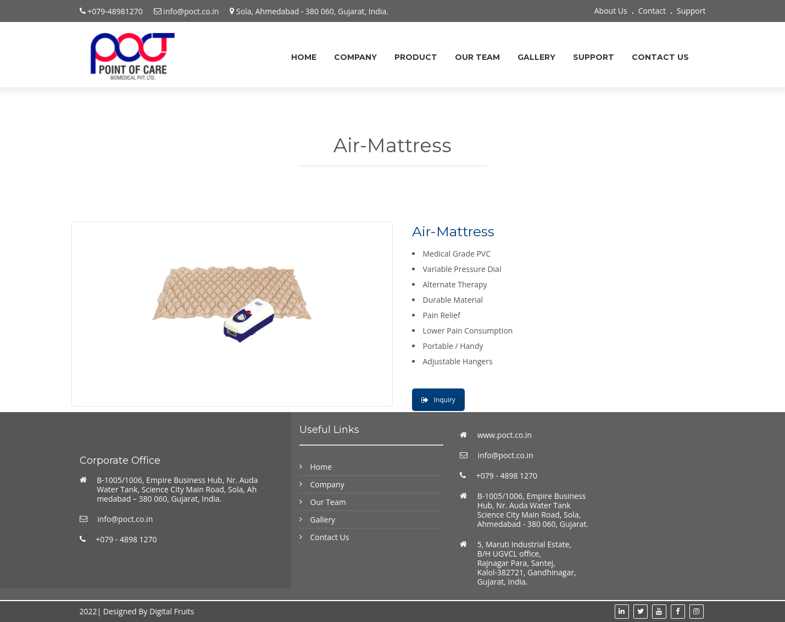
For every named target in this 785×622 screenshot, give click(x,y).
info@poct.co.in (125, 519)
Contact (652, 10)
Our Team (477, 57)
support (593, 57)
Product (415, 57)
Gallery (536, 57)
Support (691, 10)
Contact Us (660, 57)
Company (355, 57)
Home (303, 57)
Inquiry (438, 399)
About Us (610, 10)
